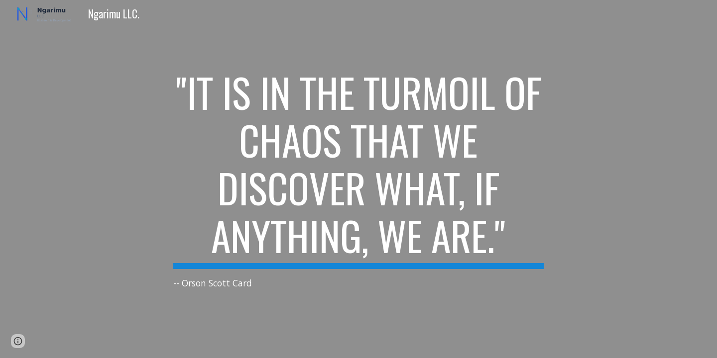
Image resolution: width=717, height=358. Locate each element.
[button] (18, 341)
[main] (358, 179)
